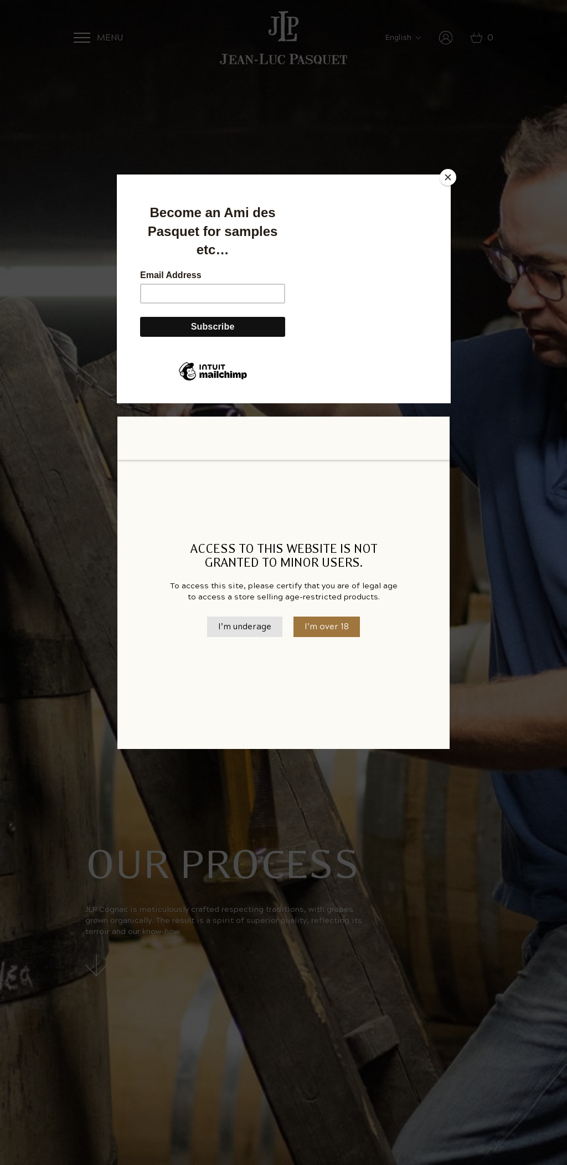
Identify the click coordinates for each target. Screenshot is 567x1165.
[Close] (448, 177)
